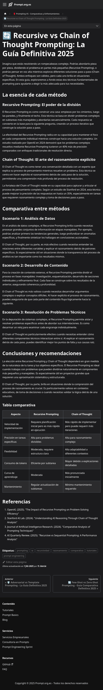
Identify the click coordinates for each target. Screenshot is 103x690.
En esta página (12, 26)
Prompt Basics (10, 615)
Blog (4, 619)
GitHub (7, 664)
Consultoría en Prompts (15, 642)
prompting (22, 550)
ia (32, 550)
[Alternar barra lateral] (4, 4)
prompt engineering (14, 555)
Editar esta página (14, 562)
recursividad (43, 550)
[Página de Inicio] (5, 13)
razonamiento (60, 550)
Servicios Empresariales (15, 637)
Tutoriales (7, 610)
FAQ (4, 669)
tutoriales (92, 550)
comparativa (77, 550)
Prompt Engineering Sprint (17, 647)
